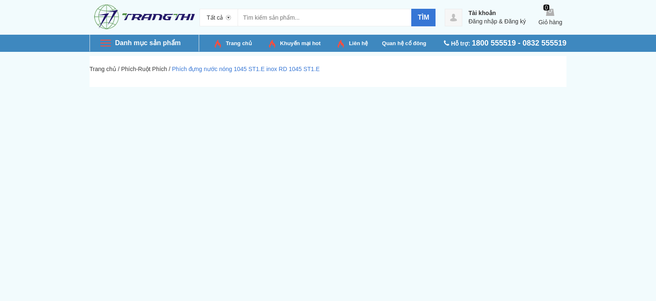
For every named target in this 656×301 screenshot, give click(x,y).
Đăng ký (515, 21)
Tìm (423, 17)
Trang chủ (239, 43)
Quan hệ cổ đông (404, 43)
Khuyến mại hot (300, 43)
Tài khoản (482, 13)
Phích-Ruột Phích (144, 69)
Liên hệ (358, 43)
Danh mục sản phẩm (148, 42)
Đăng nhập (483, 21)
